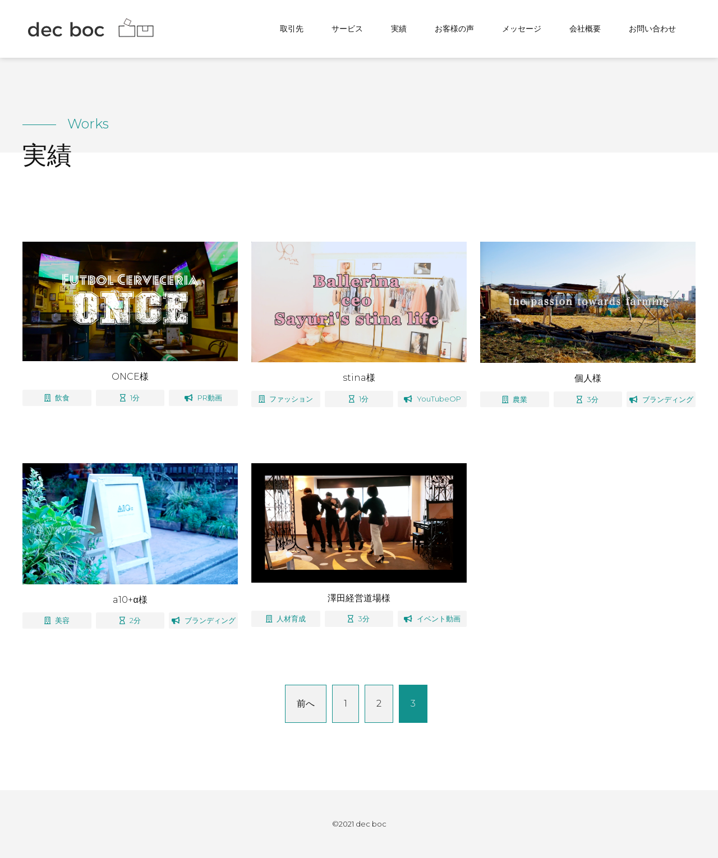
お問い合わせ (652, 29)
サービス (347, 29)
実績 (399, 29)
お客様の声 (454, 29)
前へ (306, 703)
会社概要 (585, 29)
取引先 (291, 29)
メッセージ (521, 29)
